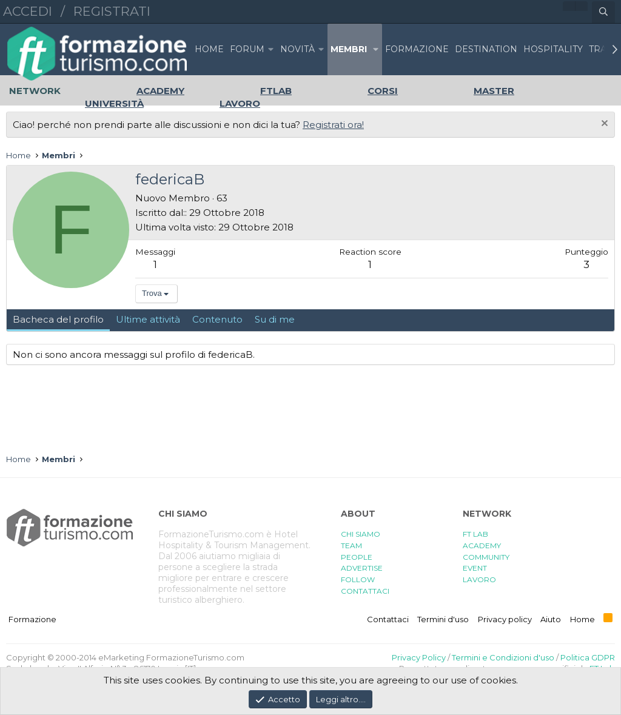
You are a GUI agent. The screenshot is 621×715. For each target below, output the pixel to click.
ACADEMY (482, 545)
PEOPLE (356, 557)
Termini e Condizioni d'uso (503, 657)
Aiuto (550, 619)
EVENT (475, 567)
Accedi (27, 11)
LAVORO (479, 579)
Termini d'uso (443, 619)
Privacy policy (505, 619)
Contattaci (388, 619)
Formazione (32, 619)
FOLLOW (358, 579)
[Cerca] (603, 12)
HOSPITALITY (553, 49)
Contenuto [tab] (217, 319)
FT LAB (475, 534)
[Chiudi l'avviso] (603, 124)
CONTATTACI (365, 591)
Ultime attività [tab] (148, 319)
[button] (271, 49)
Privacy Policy (419, 657)
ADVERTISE (362, 567)
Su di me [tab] (275, 319)
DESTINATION (486, 49)
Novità (297, 49)
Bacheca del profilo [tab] (58, 319)
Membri (349, 49)
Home (209, 49)
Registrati (111, 11)
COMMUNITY (486, 557)
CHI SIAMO (360, 534)
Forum (247, 49)
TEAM (351, 545)
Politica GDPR (587, 657)
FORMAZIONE (417, 49)
